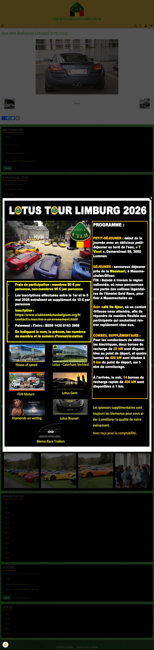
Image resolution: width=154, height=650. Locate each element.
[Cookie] (5, 645)
